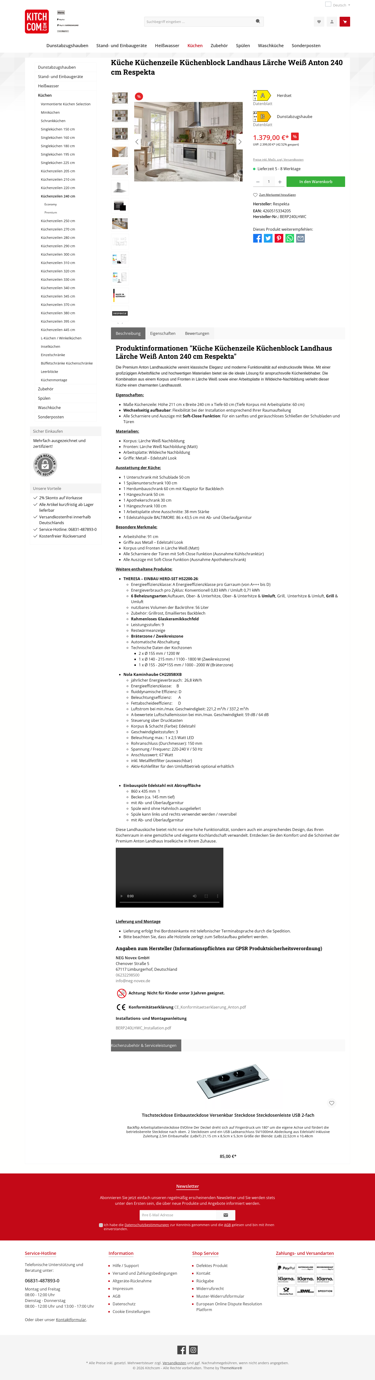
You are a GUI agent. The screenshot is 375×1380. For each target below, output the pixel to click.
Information (121, 1253)
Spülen (44, 398)
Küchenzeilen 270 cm (58, 229)
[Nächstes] (239, 142)
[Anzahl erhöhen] (280, 181)
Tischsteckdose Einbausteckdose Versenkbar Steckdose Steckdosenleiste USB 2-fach (228, 1115)
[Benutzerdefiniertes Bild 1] (305, 1280)
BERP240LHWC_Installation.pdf (143, 1028)
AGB (227, 1225)
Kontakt (203, 1273)
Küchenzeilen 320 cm (58, 271)
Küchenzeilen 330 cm (58, 279)
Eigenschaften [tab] (163, 333)
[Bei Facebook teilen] (257, 238)
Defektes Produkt (212, 1265)
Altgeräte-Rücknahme (132, 1281)
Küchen (45, 95)
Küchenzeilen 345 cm (58, 296)
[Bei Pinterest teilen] (279, 238)
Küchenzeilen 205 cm (58, 171)
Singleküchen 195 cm (58, 154)
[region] (177, 207)
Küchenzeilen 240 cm (58, 196)
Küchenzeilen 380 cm (58, 313)
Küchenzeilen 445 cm (58, 329)
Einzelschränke (53, 355)
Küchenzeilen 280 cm (58, 237)
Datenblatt (262, 103)
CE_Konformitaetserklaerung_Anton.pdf (210, 1007)
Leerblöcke (49, 371)
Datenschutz (124, 1304)
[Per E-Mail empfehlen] (300, 238)
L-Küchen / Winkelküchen (61, 338)
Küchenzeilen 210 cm (58, 179)
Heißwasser (48, 86)
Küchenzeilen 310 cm (58, 262)
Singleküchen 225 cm (58, 162)
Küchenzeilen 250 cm (58, 221)
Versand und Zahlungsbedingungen (145, 1273)
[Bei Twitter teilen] (268, 238)
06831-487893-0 (42, 1280)
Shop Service (205, 1253)
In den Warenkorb (315, 181)
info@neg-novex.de (133, 980)
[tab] (128, 333)
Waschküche (49, 407)
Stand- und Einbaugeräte (60, 76)
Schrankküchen (53, 120)
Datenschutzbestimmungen (147, 1225)
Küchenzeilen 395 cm (58, 321)
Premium (50, 212)
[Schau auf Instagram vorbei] (193, 1350)
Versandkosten (174, 1363)
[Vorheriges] (137, 142)
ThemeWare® (231, 1368)
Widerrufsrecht (210, 1288)
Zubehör (46, 389)
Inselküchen (50, 346)
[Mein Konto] (332, 22)
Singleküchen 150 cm (58, 129)
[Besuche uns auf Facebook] (181, 1350)
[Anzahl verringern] (258, 181)
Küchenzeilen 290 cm (58, 246)
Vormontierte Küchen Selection (66, 104)
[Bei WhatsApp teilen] (289, 238)
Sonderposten (51, 417)
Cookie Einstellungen (131, 1311)
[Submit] (225, 1215)
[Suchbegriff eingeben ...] (198, 22)
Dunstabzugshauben (57, 67)
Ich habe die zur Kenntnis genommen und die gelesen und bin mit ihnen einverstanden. (189, 1227)
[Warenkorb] (345, 22)
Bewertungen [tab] (197, 333)
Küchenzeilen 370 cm (58, 304)
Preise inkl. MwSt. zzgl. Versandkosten (278, 159)
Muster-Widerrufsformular (220, 1296)
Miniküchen (50, 112)
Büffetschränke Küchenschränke (67, 363)
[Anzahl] (269, 181)
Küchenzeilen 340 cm (58, 288)
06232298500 (127, 975)
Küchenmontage (54, 380)
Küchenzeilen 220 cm (58, 187)
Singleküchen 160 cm (58, 137)
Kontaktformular (71, 1319)
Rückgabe (205, 1281)
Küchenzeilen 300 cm (58, 254)
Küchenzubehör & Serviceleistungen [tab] (143, 1045)
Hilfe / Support (126, 1265)
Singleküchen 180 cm (58, 146)
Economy (50, 204)
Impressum (123, 1288)
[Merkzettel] (319, 22)
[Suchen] (258, 22)
